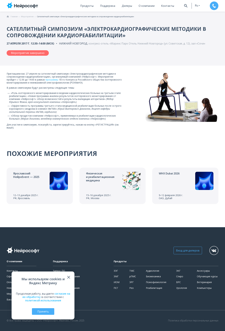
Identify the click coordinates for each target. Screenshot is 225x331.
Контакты (167, 6)
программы (51, 79)
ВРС (178, 282)
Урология (181, 288)
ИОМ (116, 282)
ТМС (132, 270)
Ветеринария (204, 282)
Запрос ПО (59, 270)
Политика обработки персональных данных (193, 320)
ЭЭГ (116, 270)
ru (196, 5)
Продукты (86, 6)
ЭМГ (116, 276)
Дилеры (127, 6)
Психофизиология (156, 282)
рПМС (132, 276)
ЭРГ (131, 282)
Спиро (179, 276)
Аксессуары (203, 270)
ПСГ (116, 288)
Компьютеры (204, 288)
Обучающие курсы (207, 276)
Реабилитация (154, 288)
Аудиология (152, 270)
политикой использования (43, 300)
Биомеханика (153, 276)
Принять (43, 311)
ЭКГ (178, 270)
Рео (131, 288)
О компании (147, 6)
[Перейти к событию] (40, 186)
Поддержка (107, 6)
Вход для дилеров (188, 250)
